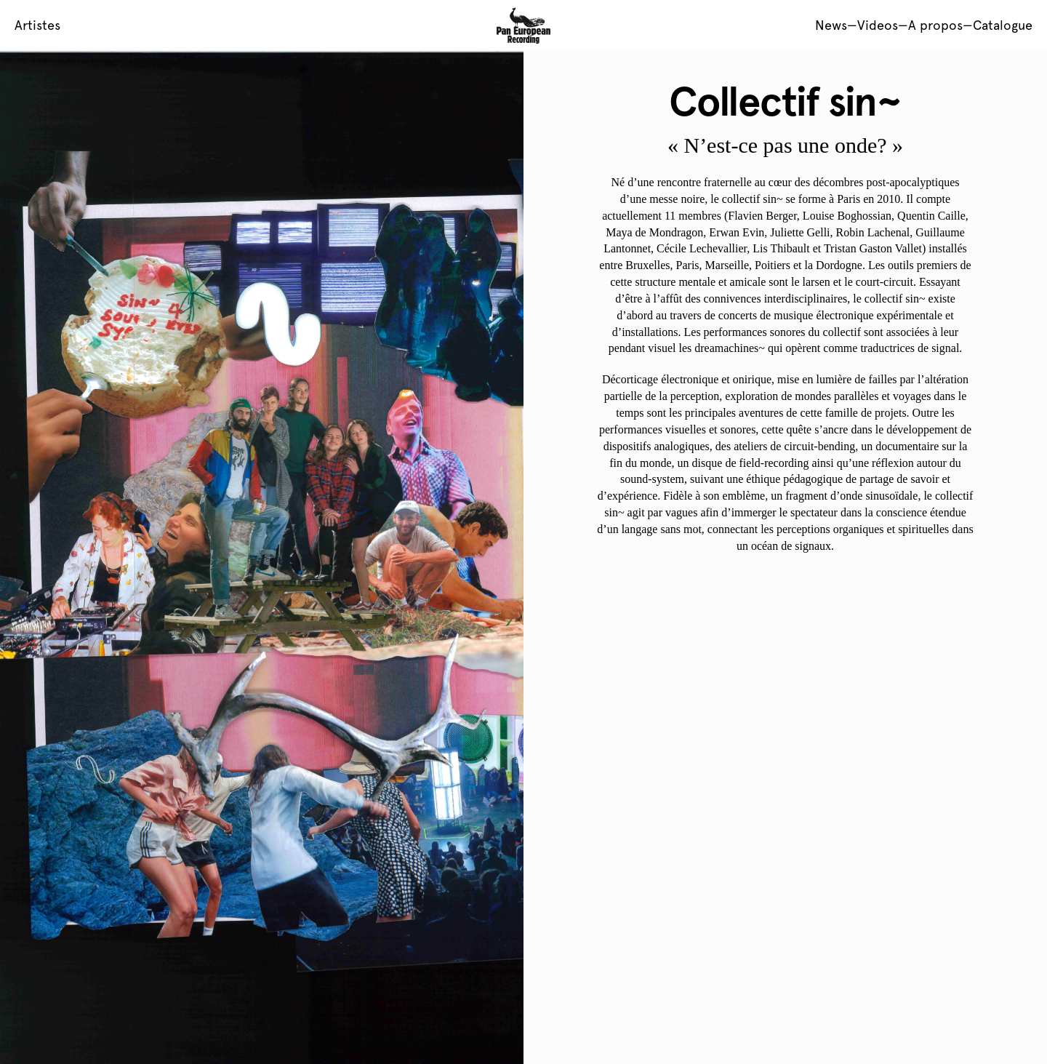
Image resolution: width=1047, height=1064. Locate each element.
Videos (877, 25)
